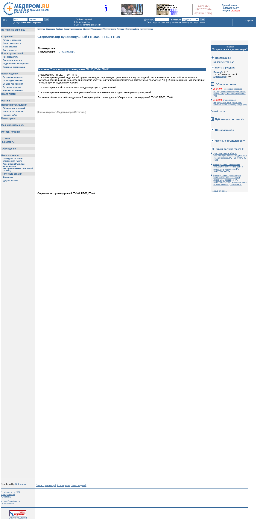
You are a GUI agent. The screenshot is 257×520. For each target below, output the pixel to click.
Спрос (67, 29)
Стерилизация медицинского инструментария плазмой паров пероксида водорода (230, 102)
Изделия (41, 29)
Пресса (86, 29)
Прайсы (59, 29)
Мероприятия (76, 29)
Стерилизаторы (67, 51)
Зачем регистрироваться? (88, 25)
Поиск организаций (46, 485)
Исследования (146, 29)
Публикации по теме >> (229, 119)
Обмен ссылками (18, 516)
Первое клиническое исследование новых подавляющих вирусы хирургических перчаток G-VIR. (229, 92)
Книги (113, 29)
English (249, 21)
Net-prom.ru (21, 484)
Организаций (219, 76)
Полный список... (219, 111)
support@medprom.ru (10, 501)
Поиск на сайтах (132, 29)
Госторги (121, 29)
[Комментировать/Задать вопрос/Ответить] (61, 112)
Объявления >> (224, 130)
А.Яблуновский (8, 494)
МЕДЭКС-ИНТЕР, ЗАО (223, 62)
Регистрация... (83, 22)
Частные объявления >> (230, 140)
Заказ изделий (78, 485)
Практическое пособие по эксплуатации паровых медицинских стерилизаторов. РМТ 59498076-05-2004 (230, 156)
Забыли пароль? (84, 19)
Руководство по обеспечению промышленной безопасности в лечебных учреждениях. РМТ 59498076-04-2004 (228, 167)
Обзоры (106, 29)
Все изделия (63, 485)
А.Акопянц (5, 497)
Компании (50, 29)
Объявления (96, 29)
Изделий (217, 72)
